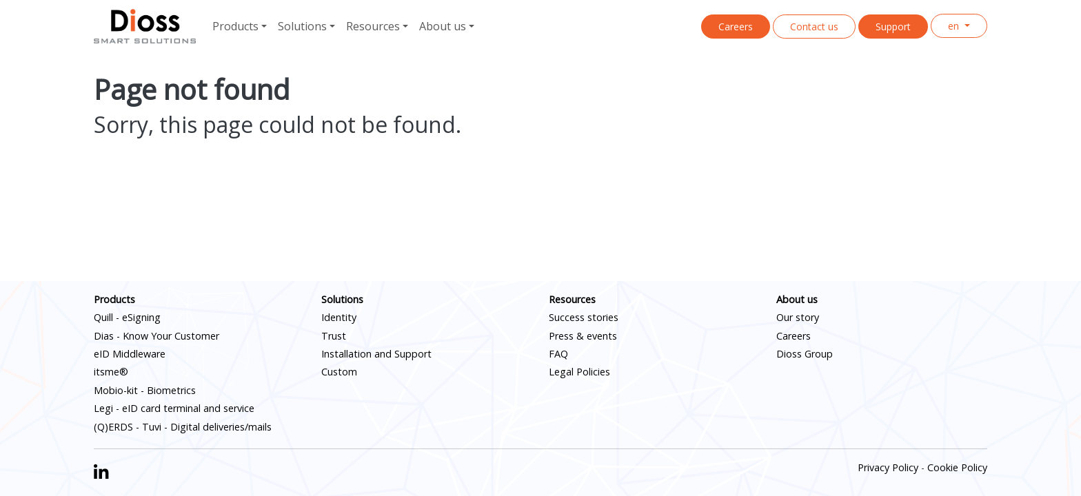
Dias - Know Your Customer (156, 335)
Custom (339, 371)
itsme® (111, 371)
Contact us (814, 26)
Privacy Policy (888, 467)
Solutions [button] (302, 26)
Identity (338, 317)
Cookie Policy (957, 467)
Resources (572, 299)
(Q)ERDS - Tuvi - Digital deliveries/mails (183, 426)
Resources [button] (373, 26)
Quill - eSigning (127, 317)
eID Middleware (129, 353)
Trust (333, 335)
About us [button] (442, 26)
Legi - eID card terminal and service (174, 408)
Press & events (583, 335)
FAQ (558, 353)
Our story (797, 317)
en (955, 25)
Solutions (342, 299)
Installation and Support (376, 353)
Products (114, 299)
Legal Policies (579, 371)
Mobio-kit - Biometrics (145, 390)
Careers (735, 26)
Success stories (583, 317)
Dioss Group (804, 353)
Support (893, 26)
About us (797, 299)
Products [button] (235, 26)
